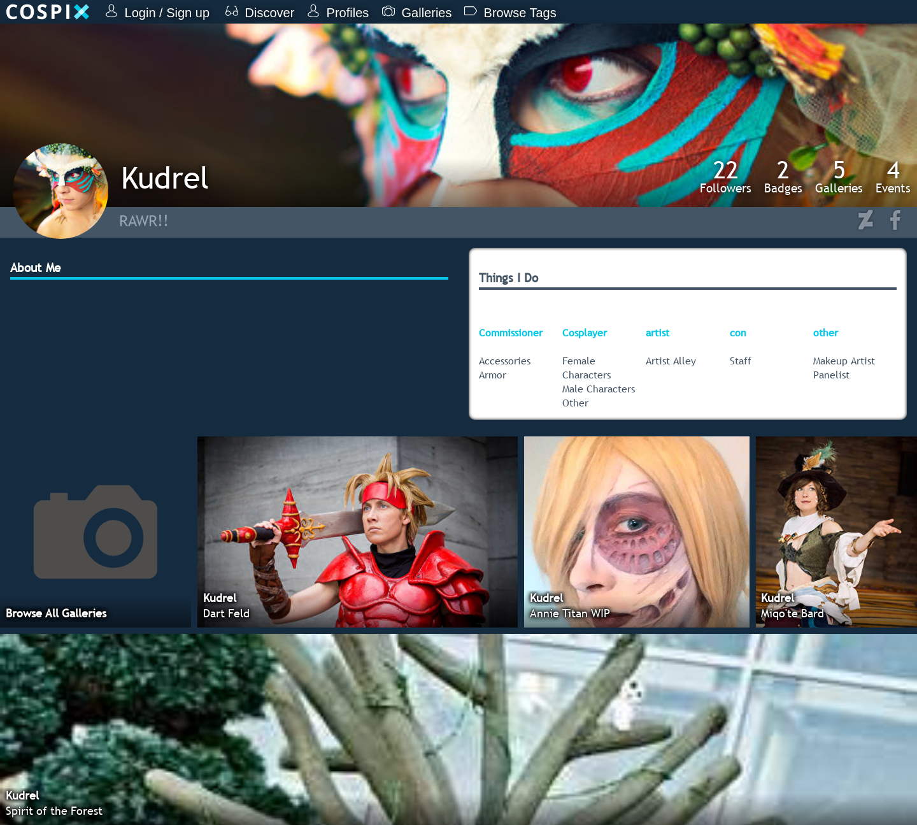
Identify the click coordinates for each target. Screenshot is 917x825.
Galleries (839, 176)
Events (893, 176)
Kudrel (165, 177)
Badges (783, 176)
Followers (725, 176)
